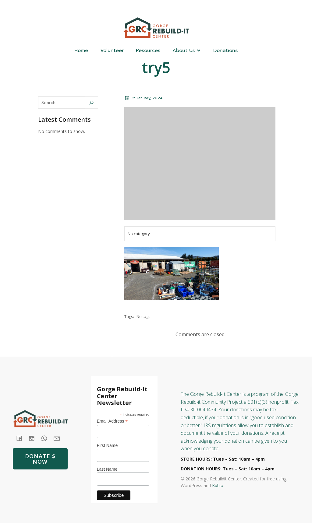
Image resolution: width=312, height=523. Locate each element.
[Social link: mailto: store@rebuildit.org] (59, 438)
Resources (148, 50)
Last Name (107, 469)
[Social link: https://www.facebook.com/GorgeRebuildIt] (248, 7)
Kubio (217, 485)
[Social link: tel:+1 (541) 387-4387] (46, 438)
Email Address (112, 421)
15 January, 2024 (143, 98)
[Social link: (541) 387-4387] (260, 7)
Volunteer (112, 50)
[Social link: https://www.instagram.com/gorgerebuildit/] (272, 7)
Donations (225, 50)
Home (81, 50)
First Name (107, 445)
